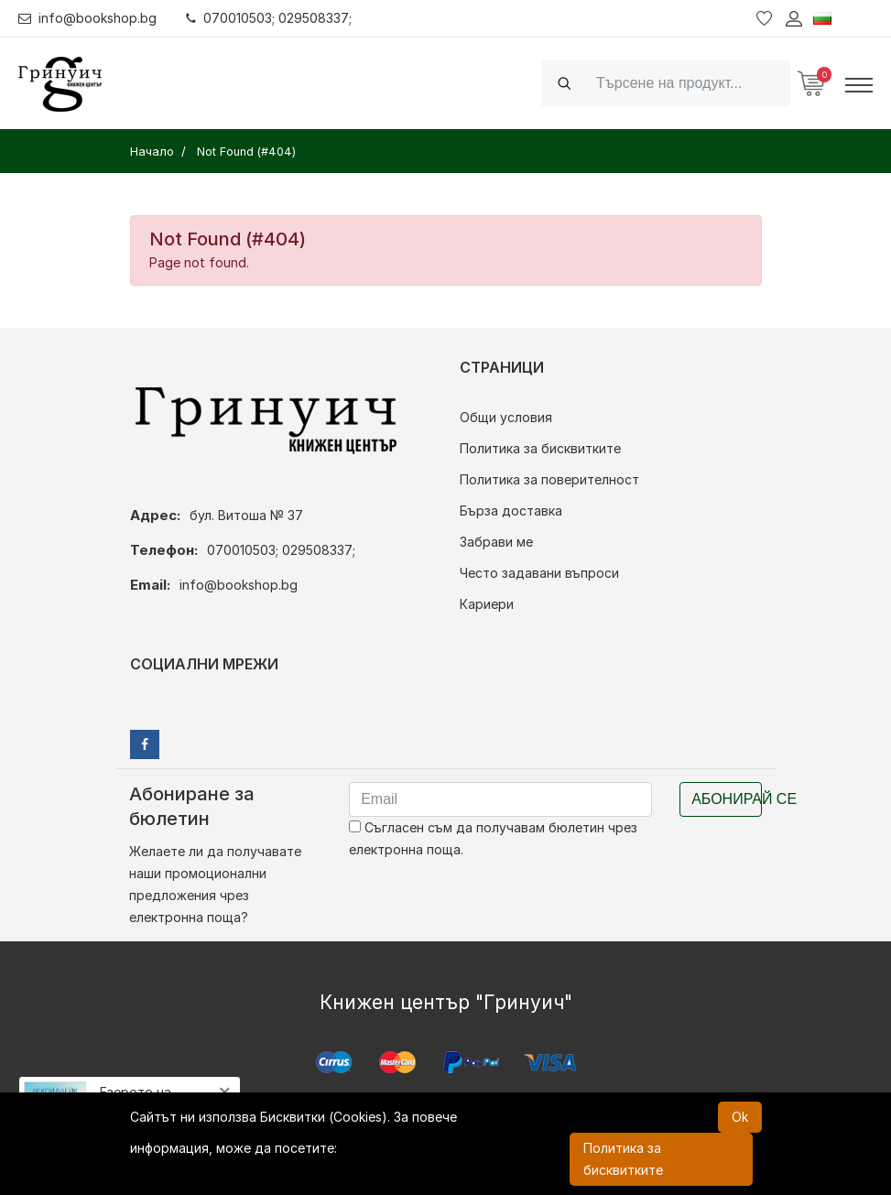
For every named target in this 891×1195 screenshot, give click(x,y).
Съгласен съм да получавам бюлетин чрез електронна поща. (493, 838)
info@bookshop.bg (87, 18)
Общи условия (506, 417)
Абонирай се (726, 799)
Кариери (487, 604)
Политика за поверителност (549, 479)
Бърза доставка (511, 510)
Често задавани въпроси (539, 573)
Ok (740, 1116)
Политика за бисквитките (540, 448)
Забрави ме (496, 541)
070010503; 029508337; (269, 18)
